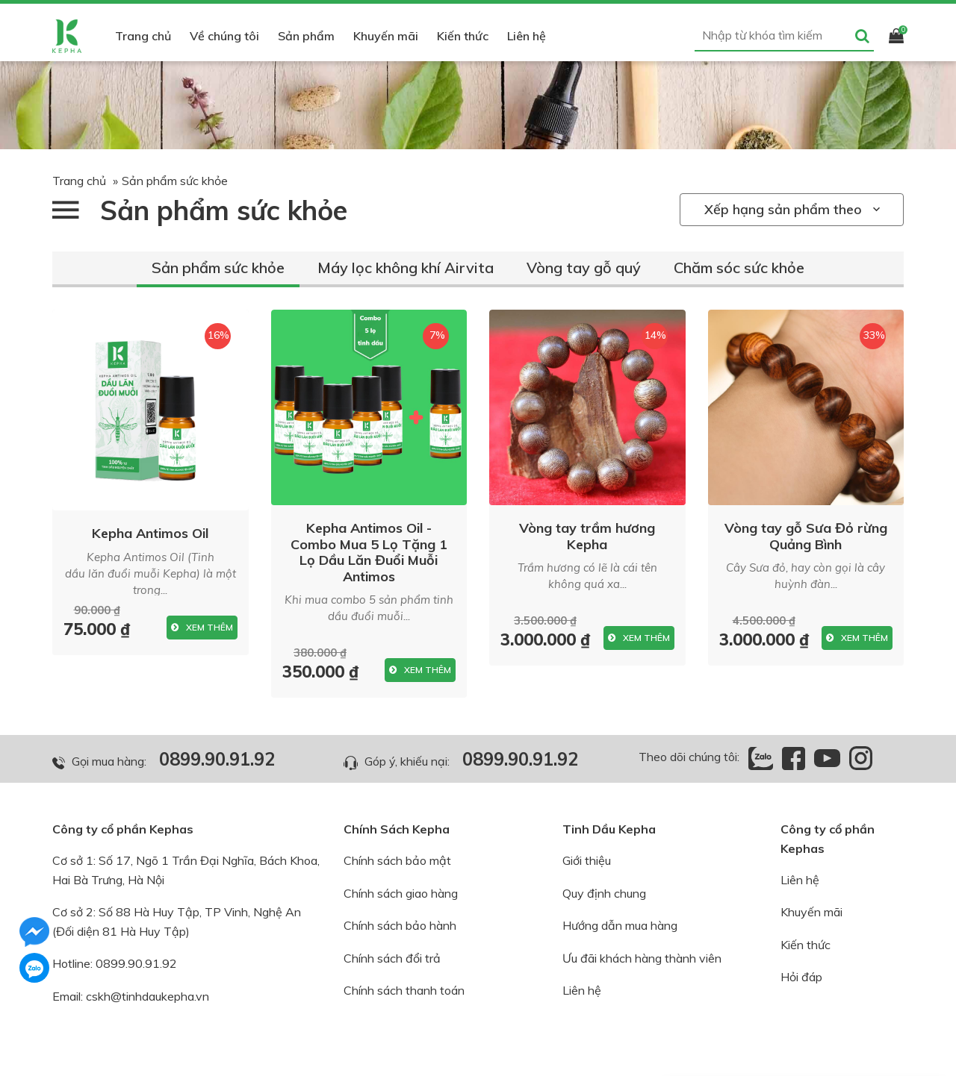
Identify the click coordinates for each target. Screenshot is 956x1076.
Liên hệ (526, 35)
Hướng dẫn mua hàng (619, 925)
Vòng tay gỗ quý (584, 267)
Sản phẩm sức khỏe (218, 267)
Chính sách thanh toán (404, 990)
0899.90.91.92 (217, 759)
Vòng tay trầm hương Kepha (587, 536)
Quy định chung (604, 893)
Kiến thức (462, 35)
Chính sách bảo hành (400, 925)
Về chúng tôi (224, 35)
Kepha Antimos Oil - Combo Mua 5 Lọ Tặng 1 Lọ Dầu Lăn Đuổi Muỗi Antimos (369, 552)
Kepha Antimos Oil (150, 533)
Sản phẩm (306, 35)
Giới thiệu (586, 860)
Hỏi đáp (801, 976)
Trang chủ (143, 35)
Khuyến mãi (385, 35)
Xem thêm (202, 627)
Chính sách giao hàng (401, 893)
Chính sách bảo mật (397, 860)
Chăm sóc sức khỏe (739, 267)
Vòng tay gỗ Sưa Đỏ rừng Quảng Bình (805, 536)
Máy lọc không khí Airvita (405, 267)
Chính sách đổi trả (392, 958)
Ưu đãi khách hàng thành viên (641, 958)
